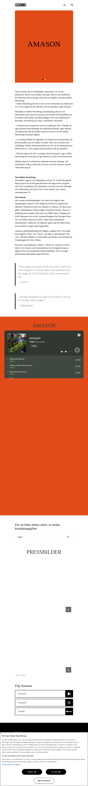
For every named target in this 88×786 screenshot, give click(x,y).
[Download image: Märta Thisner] (68, 670)
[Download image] (68, 609)
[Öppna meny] (64, 5)
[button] (42, 79)
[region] (44, 759)
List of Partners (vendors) (11, 764)
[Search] (72, 5)
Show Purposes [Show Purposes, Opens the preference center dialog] (44, 781)
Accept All (56, 772)
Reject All (32, 772)
